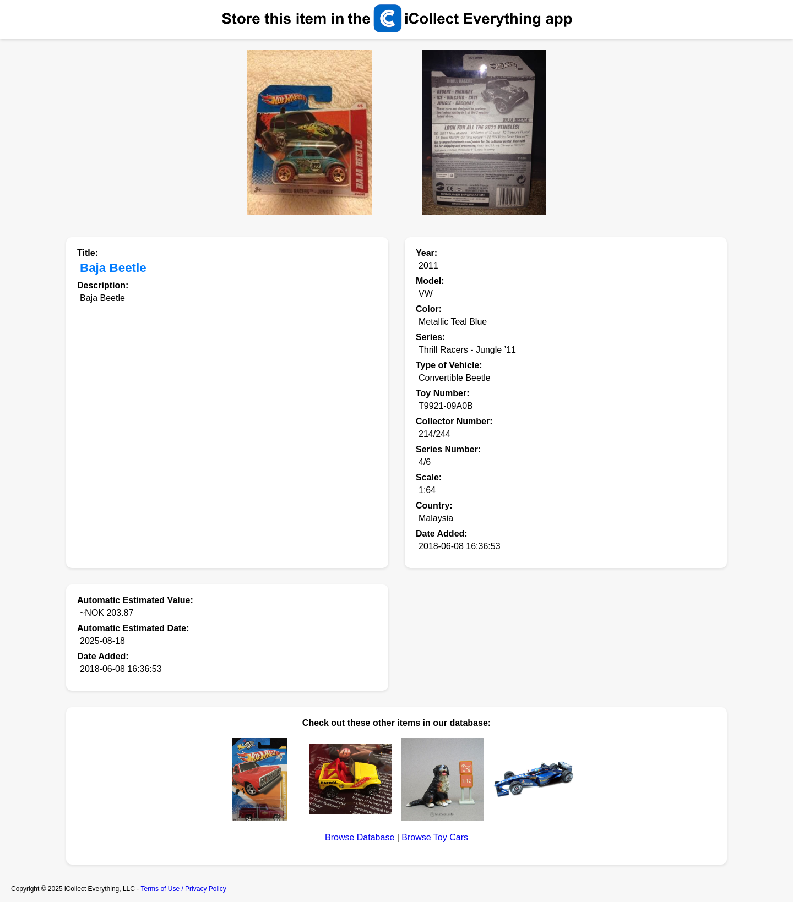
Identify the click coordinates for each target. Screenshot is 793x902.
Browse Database (359, 837)
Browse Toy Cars (434, 837)
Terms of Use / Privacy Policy (183, 889)
